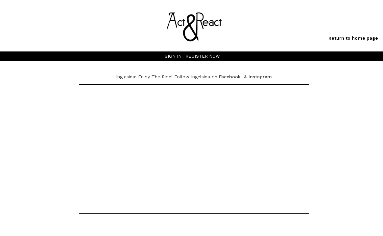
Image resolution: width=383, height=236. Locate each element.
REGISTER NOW (202, 56)
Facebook (230, 76)
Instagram (260, 76)
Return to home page (353, 38)
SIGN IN (173, 56)
